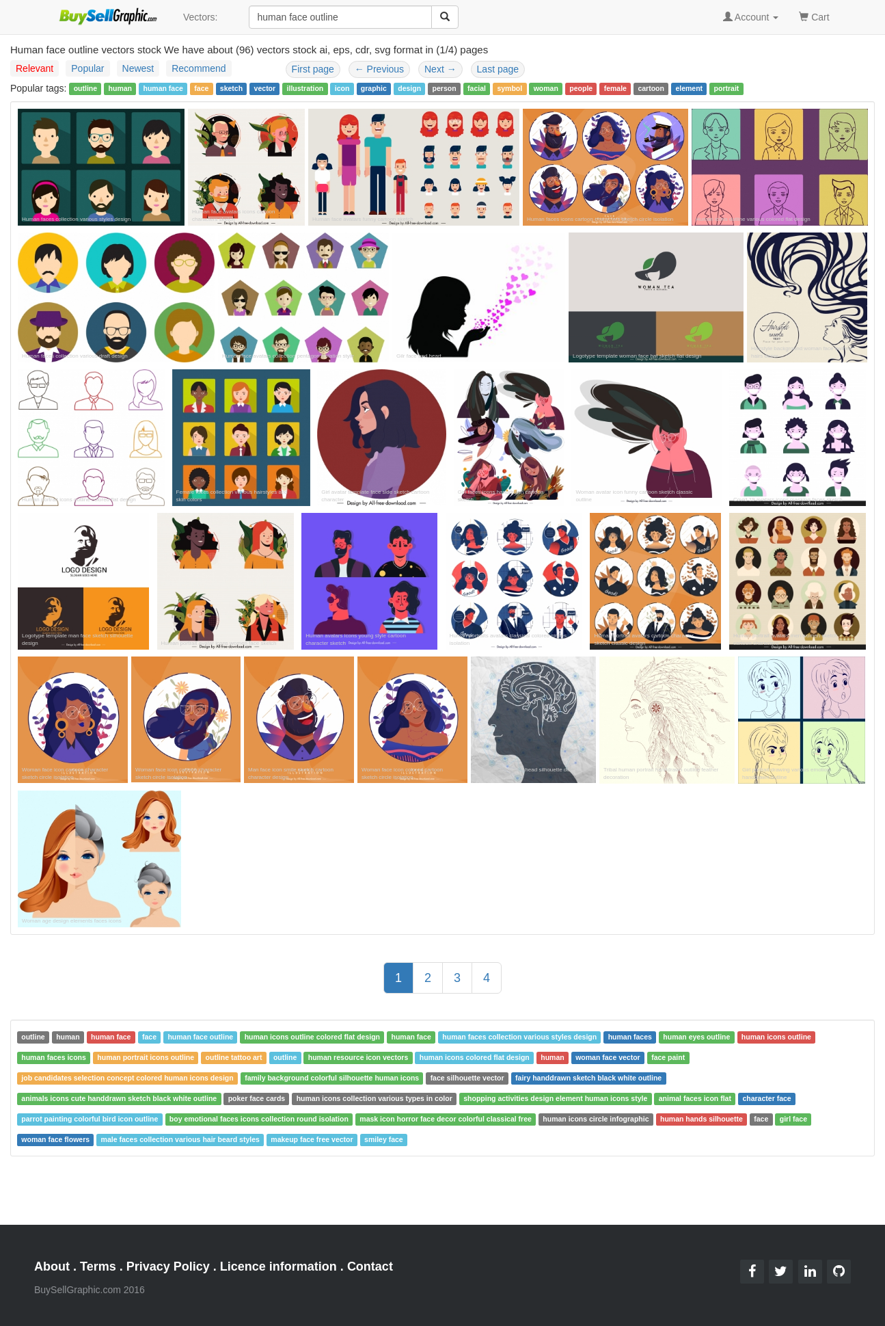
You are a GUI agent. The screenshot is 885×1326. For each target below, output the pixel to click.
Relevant (34, 68)
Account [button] (751, 17)
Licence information (278, 1266)
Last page (498, 69)
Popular (87, 68)
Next (440, 69)
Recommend (199, 68)
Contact (370, 1266)
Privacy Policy (168, 1266)
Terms (98, 1266)
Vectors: (200, 17)
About (52, 1266)
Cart (814, 16)
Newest (138, 68)
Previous (379, 69)
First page (313, 69)
